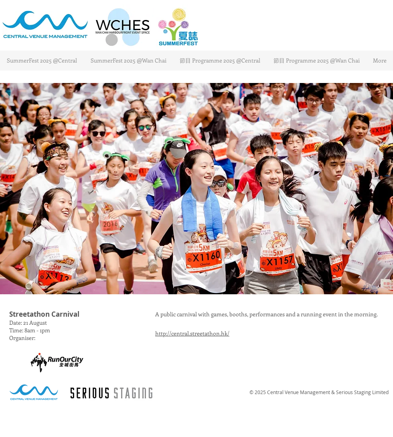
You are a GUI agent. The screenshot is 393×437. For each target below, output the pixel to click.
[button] (196, 188)
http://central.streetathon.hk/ (192, 333)
